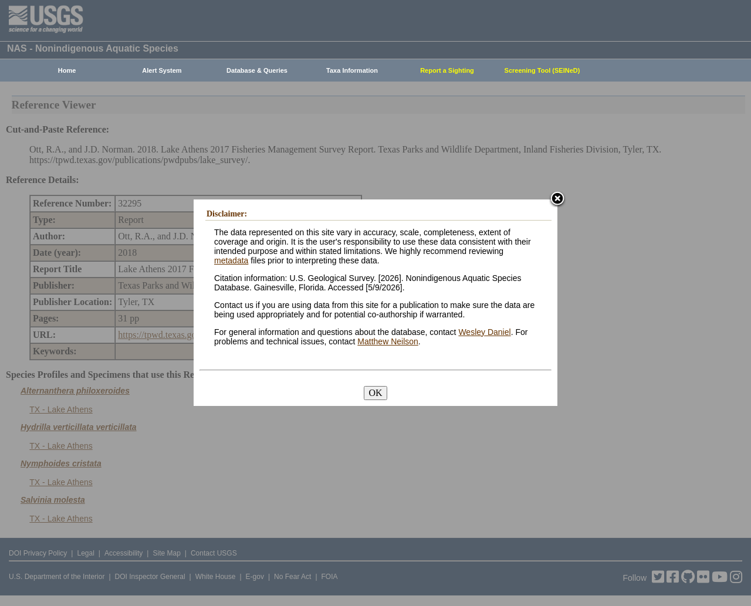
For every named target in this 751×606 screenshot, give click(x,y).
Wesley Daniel (484, 332)
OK (375, 393)
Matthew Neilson (387, 341)
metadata (231, 260)
